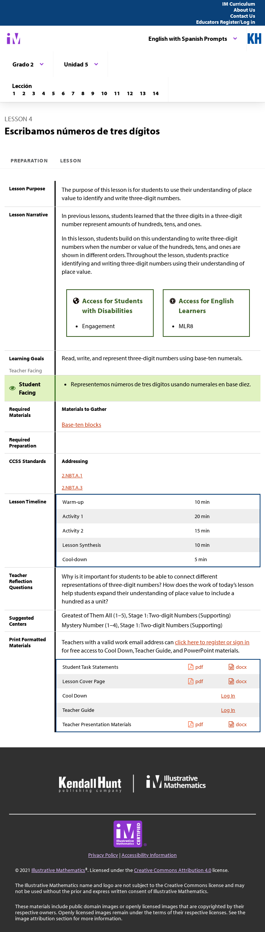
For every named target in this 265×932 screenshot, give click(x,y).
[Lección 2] (24, 93)
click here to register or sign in (212, 642)
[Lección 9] (93, 93)
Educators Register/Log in (225, 22)
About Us (244, 10)
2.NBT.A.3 (72, 488)
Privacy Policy (103, 855)
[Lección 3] (34, 93)
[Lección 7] (73, 93)
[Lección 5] (53, 93)
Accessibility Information (149, 855)
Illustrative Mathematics (58, 870)
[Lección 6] (63, 93)
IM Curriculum (238, 4)
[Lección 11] (117, 93)
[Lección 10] (104, 93)
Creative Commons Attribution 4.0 (172, 870)
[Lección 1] (14, 93)
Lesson (70, 160)
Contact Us (242, 16)
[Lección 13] (142, 93)
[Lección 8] (83, 93)
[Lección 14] (155, 93)
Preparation (29, 160)
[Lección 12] (129, 93)
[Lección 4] (43, 93)
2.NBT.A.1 (72, 475)
